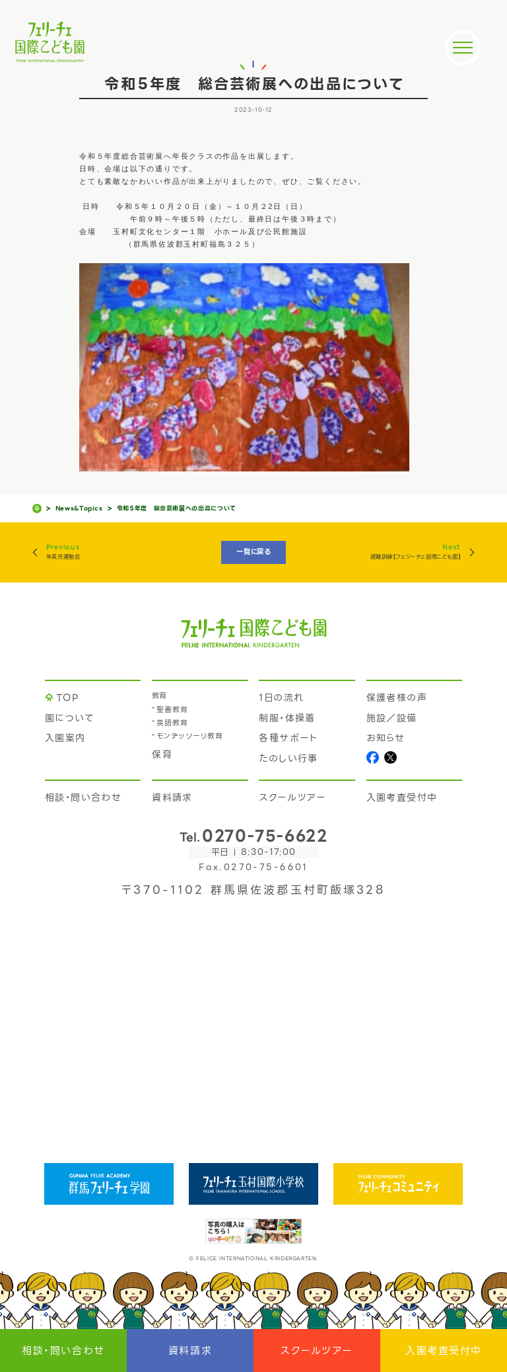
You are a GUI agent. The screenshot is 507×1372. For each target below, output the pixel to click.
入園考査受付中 (443, 1351)
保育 (162, 754)
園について (69, 718)
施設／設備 (391, 718)
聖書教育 (172, 709)
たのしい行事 (288, 758)
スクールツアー (317, 1351)
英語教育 (172, 723)
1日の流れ (281, 697)
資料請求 (190, 1351)
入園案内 (65, 738)
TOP (67, 697)
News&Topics (79, 508)
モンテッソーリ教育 (189, 736)
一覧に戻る (253, 551)
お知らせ (385, 738)
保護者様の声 (396, 697)
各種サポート (288, 738)
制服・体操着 (287, 718)
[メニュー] (463, 47)
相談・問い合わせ (63, 1351)
